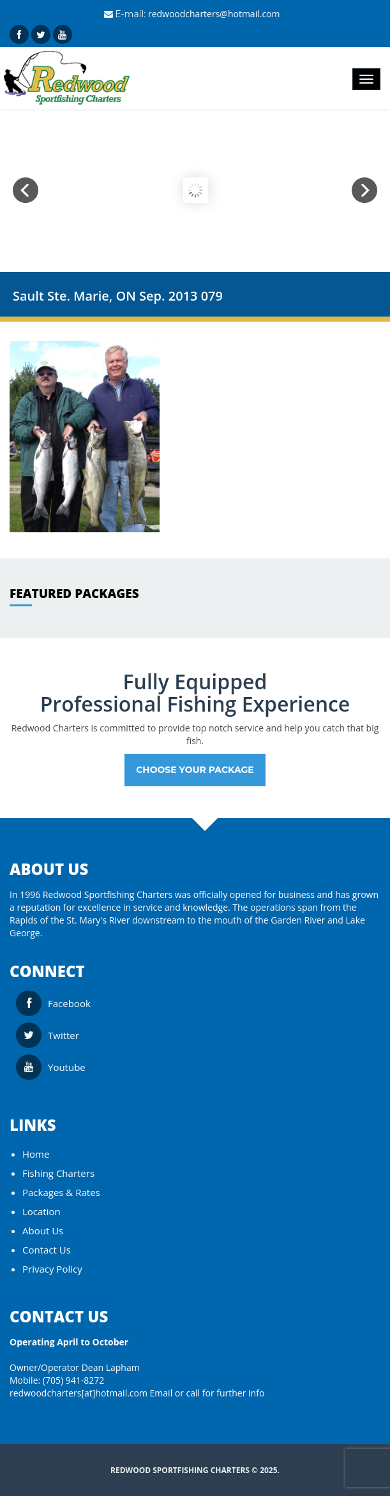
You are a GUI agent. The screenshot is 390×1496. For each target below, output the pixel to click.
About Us (42, 1230)
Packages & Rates (61, 1192)
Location (41, 1211)
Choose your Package (195, 769)
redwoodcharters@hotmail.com (214, 14)
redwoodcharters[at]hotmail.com (78, 1393)
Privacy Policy (52, 1268)
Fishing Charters (58, 1173)
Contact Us (46, 1249)
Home (35, 1154)
